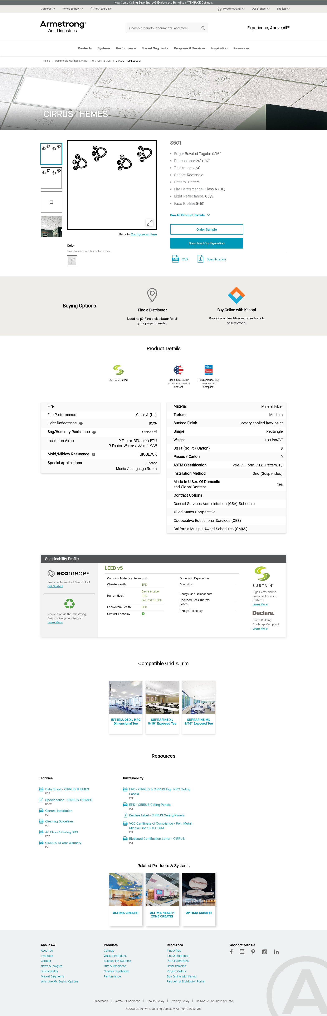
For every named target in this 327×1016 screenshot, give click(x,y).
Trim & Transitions (115, 966)
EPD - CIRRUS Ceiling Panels (150, 804)
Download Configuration (207, 243)
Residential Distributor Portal (185, 982)
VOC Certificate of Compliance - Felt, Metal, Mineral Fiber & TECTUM (160, 825)
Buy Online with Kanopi (182, 977)
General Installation (58, 811)
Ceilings (109, 951)
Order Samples (176, 966)
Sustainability (49, 971)
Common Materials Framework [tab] (127, 578)
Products (85, 48)
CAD (185, 259)
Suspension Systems (117, 961)
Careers (46, 961)
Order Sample (206, 229)
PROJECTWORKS (178, 961)
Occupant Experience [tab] (194, 578)
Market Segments (155, 48)
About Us (47, 951)
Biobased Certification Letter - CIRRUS (157, 838)
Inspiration (219, 48)
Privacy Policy (180, 1001)
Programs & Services (189, 48)
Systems (104, 48)
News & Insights (51, 966)
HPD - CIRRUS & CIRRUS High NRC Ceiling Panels (159, 791)
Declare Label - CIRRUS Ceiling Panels (156, 815)
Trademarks (101, 1001)
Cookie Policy (155, 1001)
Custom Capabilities (117, 971)
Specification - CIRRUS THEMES (68, 800)
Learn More (55, 622)
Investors (47, 956)
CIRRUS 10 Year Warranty (63, 843)
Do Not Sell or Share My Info (214, 1001)
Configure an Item (144, 234)
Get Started (55, 586)
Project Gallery (176, 971)
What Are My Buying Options (59, 982)
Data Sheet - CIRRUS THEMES (67, 789)
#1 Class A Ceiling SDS (61, 832)
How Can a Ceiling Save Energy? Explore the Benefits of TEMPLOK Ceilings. (163, 3)
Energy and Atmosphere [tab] (196, 593)
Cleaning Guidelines (59, 821)
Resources (241, 48)
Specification (216, 259)
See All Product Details (190, 215)
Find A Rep (174, 951)
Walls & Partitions (115, 956)
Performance (126, 48)
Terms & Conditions (127, 1001)
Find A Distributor (178, 956)
